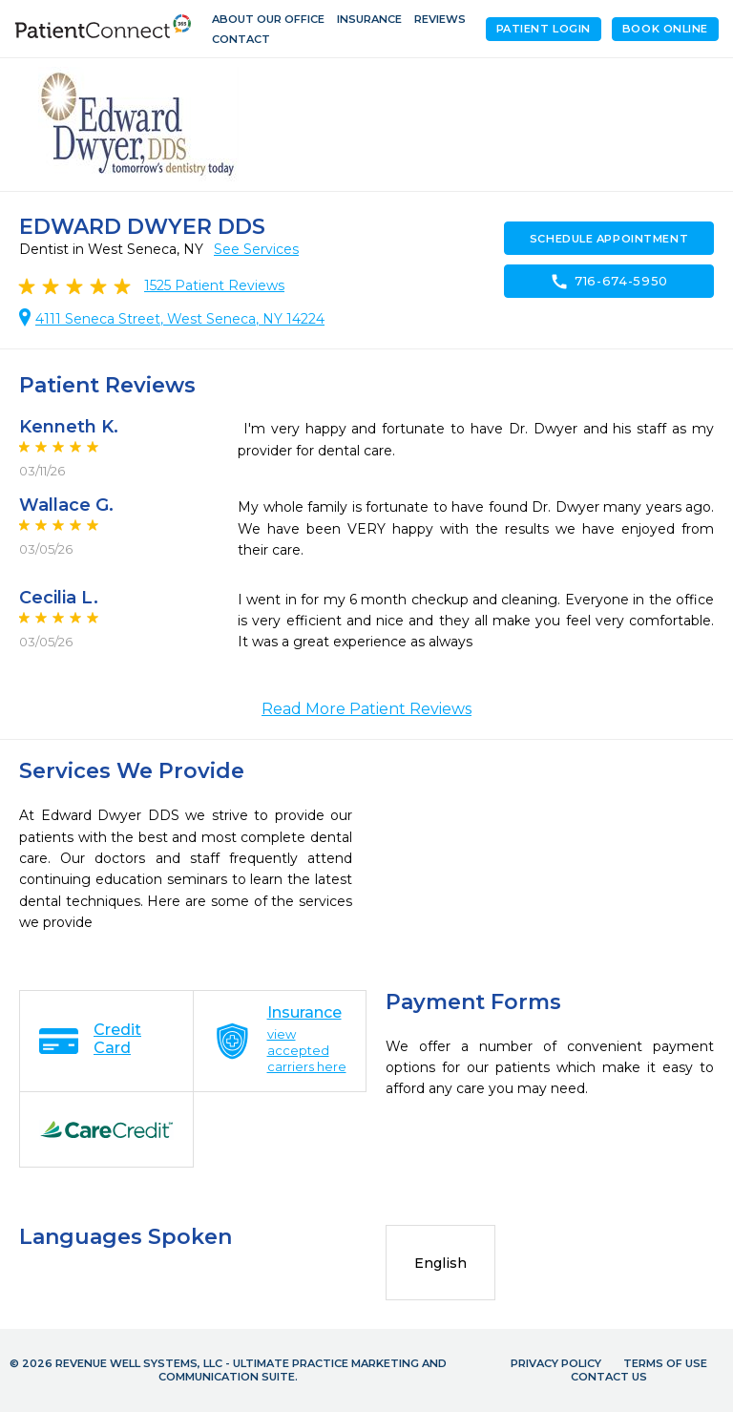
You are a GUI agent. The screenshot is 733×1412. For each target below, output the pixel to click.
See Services (256, 249)
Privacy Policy (556, 1363)
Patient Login (543, 28)
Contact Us (609, 1376)
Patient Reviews (214, 285)
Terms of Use (665, 1363)
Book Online (665, 28)
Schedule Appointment (609, 238)
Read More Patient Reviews (366, 709)
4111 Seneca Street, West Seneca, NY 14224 (180, 318)
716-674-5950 (609, 281)
